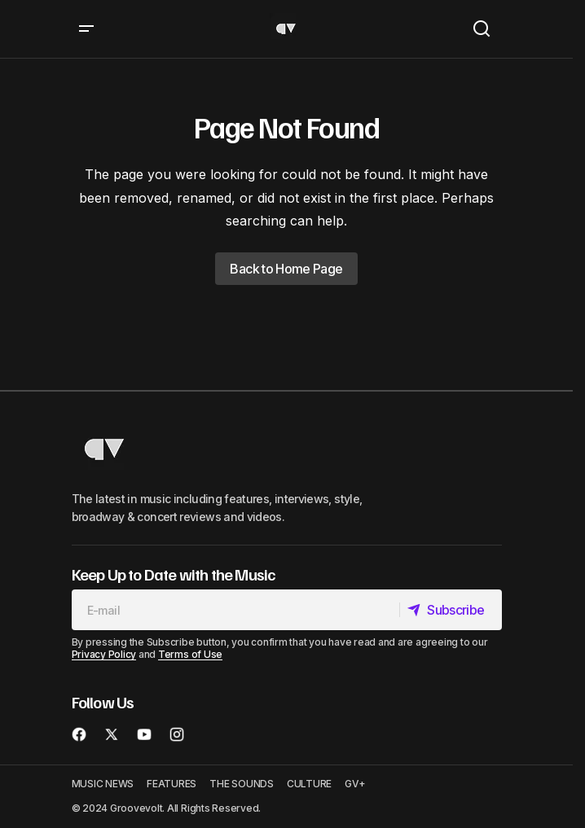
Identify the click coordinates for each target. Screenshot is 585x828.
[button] (86, 29)
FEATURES (171, 784)
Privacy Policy (104, 654)
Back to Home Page (286, 269)
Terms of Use (190, 654)
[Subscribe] (450, 610)
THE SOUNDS (241, 784)
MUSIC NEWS (103, 784)
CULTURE (309, 784)
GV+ (355, 784)
